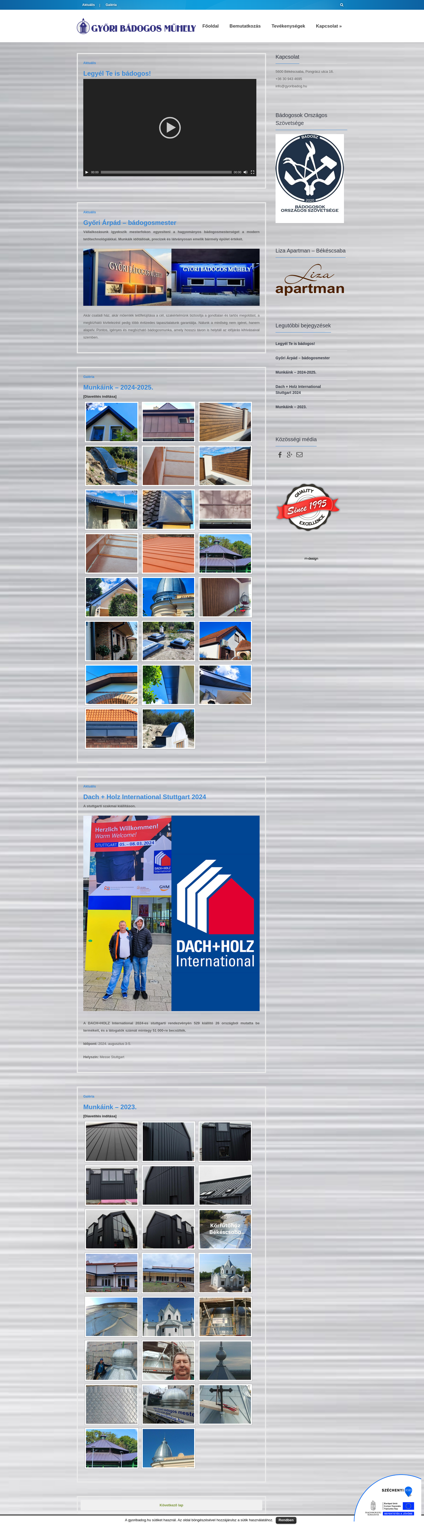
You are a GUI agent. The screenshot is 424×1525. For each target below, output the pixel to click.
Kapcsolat (329, 26)
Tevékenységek (288, 26)
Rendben (286, 1520)
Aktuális (88, 5)
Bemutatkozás (245, 26)
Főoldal (210, 26)
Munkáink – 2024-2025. (118, 387)
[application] (169, 127)
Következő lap (171, 1505)
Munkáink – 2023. (110, 1107)
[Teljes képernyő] (252, 172)
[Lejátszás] (87, 172)
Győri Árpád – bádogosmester (129, 222)
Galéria (111, 5)
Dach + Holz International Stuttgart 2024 (144, 796)
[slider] (166, 172)
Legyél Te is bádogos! (117, 73)
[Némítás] (245, 172)
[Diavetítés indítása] (100, 396)
